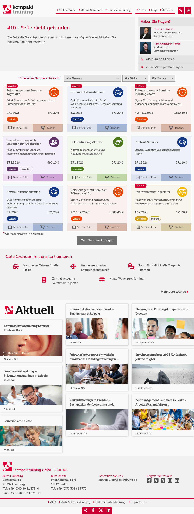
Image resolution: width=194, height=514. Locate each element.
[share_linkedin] (108, 510)
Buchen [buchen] (47, 128)
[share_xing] (85, 510)
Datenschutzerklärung (109, 502)
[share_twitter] (101, 510)
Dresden (77, 119)
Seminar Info (17, 128)
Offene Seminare (90, 10)
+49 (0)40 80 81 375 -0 (24, 488)
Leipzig (12, 119)
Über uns (166, 10)
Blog (153, 10)
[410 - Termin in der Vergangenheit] (181, 10)
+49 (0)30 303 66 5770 (72, 488)
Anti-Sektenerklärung (74, 502)
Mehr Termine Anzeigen (97, 240)
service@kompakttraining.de (118, 480)
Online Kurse (66, 10)
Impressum (137, 502)
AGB (52, 502)
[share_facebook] (93, 510)
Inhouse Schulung (118, 10)
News (141, 10)
